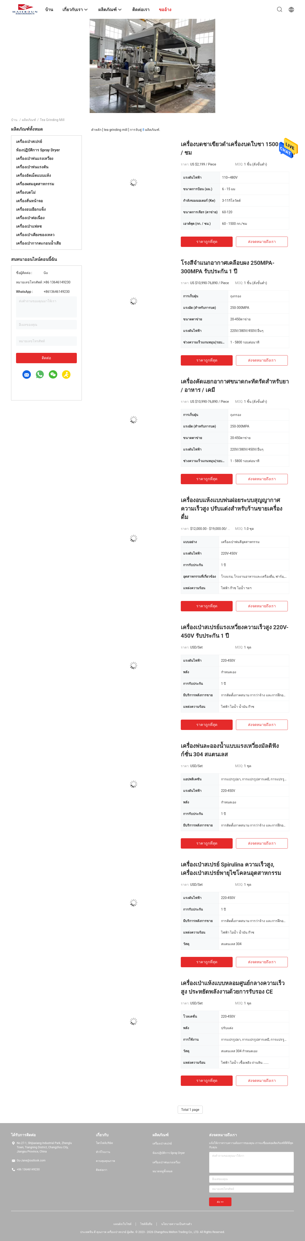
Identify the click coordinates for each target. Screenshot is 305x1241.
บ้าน (14, 120)
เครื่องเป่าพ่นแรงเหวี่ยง (34, 158)
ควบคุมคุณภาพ (105, 1161)
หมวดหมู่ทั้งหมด (162, 1171)
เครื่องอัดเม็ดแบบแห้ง (33, 175)
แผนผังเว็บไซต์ (122, 1224)
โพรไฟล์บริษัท (104, 1143)
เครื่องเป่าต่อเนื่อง (30, 218)
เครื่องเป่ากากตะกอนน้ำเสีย (38, 243)
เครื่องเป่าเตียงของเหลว (35, 235)
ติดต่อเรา (101, 1170)
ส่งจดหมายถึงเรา (262, 241)
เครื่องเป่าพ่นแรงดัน (32, 167)
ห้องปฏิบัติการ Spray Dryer (38, 150)
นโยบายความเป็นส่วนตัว (176, 1224)
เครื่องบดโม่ (26, 192)
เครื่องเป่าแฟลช (29, 226)
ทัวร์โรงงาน (103, 1152)
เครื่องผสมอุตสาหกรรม (35, 184)
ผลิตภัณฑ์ (29, 120)
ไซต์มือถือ (146, 1224)
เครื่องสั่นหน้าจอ (29, 201)
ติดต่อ (46, 358)
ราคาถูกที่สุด (206, 241)
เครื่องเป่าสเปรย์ (29, 141)
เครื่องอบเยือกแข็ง (31, 209)
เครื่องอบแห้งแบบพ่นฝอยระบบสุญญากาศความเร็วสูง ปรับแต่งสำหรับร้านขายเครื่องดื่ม (231, 508)
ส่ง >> (220, 1202)
